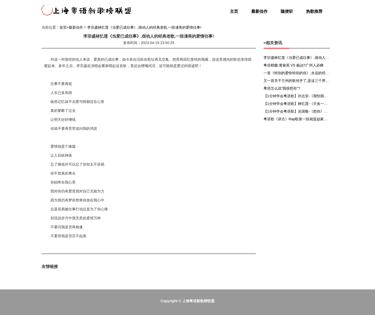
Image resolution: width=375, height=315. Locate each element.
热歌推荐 (314, 11)
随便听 (287, 11)
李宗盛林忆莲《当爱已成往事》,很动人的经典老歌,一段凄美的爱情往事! (144, 27)
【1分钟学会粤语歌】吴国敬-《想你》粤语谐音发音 (304, 111)
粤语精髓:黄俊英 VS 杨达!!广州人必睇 (293, 65)
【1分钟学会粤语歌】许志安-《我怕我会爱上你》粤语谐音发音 (313, 96)
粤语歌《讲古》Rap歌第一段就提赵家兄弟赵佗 (300, 119)
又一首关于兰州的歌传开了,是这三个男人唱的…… (303, 81)
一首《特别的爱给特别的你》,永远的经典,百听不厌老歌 (307, 73)
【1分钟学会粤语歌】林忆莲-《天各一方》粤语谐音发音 (308, 104)
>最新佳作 (75, 27)
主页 (234, 11)
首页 (63, 27)
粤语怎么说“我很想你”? (281, 88)
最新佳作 (259, 11)
